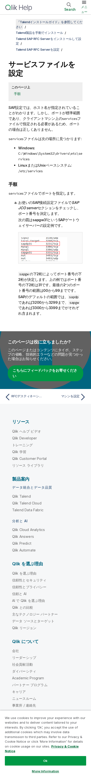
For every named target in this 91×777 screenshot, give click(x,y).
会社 (15, 651)
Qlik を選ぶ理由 (24, 573)
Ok (45, 761)
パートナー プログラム (30, 685)
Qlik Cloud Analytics (28, 530)
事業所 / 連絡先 (24, 705)
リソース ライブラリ (28, 465)
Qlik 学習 (19, 452)
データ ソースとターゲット (33, 621)
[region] (45, 743)
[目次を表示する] (9, 22)
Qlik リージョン (24, 628)
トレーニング (22, 445)
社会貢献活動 (22, 664)
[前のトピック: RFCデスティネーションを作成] (24, 397)
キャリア (19, 692)
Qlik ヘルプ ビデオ (26, 431)
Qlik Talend (21, 496)
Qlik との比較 (22, 607)
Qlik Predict (21, 543)
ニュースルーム (24, 698)
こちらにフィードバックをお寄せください (45, 373)
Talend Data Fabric (27, 510)
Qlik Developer (24, 438)
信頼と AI (19, 594)
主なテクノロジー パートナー (35, 614)
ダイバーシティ (24, 671)
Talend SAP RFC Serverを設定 (37, 49)
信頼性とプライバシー (29, 587)
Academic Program (28, 678)
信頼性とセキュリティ (29, 580)
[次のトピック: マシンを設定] (66, 397)
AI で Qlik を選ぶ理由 (28, 600)
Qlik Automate (24, 550)
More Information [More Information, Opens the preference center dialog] (45, 771)
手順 (17, 94)
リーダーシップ (24, 657)
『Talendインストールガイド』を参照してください (49, 24)
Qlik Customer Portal (29, 458)
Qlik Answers (23, 536)
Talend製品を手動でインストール (39, 33)
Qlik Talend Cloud (26, 503)
